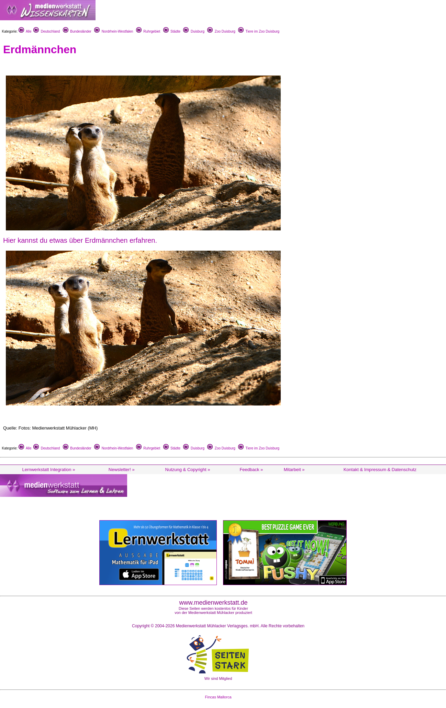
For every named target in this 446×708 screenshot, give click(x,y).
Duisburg (193, 31)
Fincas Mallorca (218, 697)
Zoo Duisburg (221, 31)
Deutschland (46, 31)
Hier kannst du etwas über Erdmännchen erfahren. (80, 240)
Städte (171, 31)
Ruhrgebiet (148, 31)
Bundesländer (77, 31)
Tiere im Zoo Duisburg (258, 31)
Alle (25, 31)
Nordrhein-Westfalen (113, 31)
